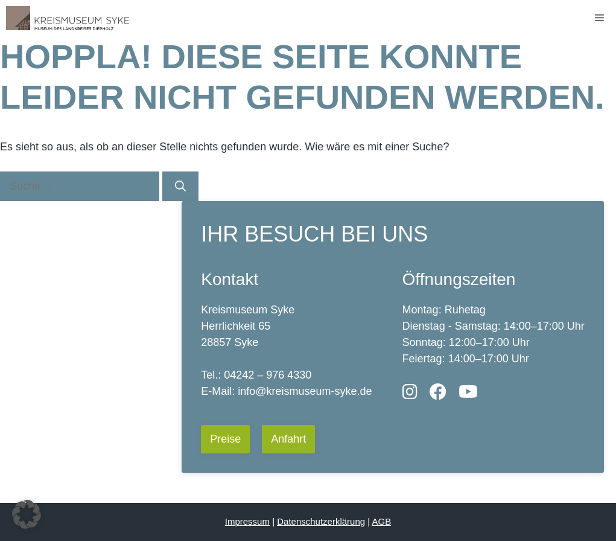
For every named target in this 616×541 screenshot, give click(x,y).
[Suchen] (180, 186)
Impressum (247, 521)
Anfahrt (288, 439)
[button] (26, 514)
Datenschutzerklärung (321, 521)
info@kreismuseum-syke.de (305, 391)
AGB (382, 521)
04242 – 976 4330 (267, 375)
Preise (225, 439)
